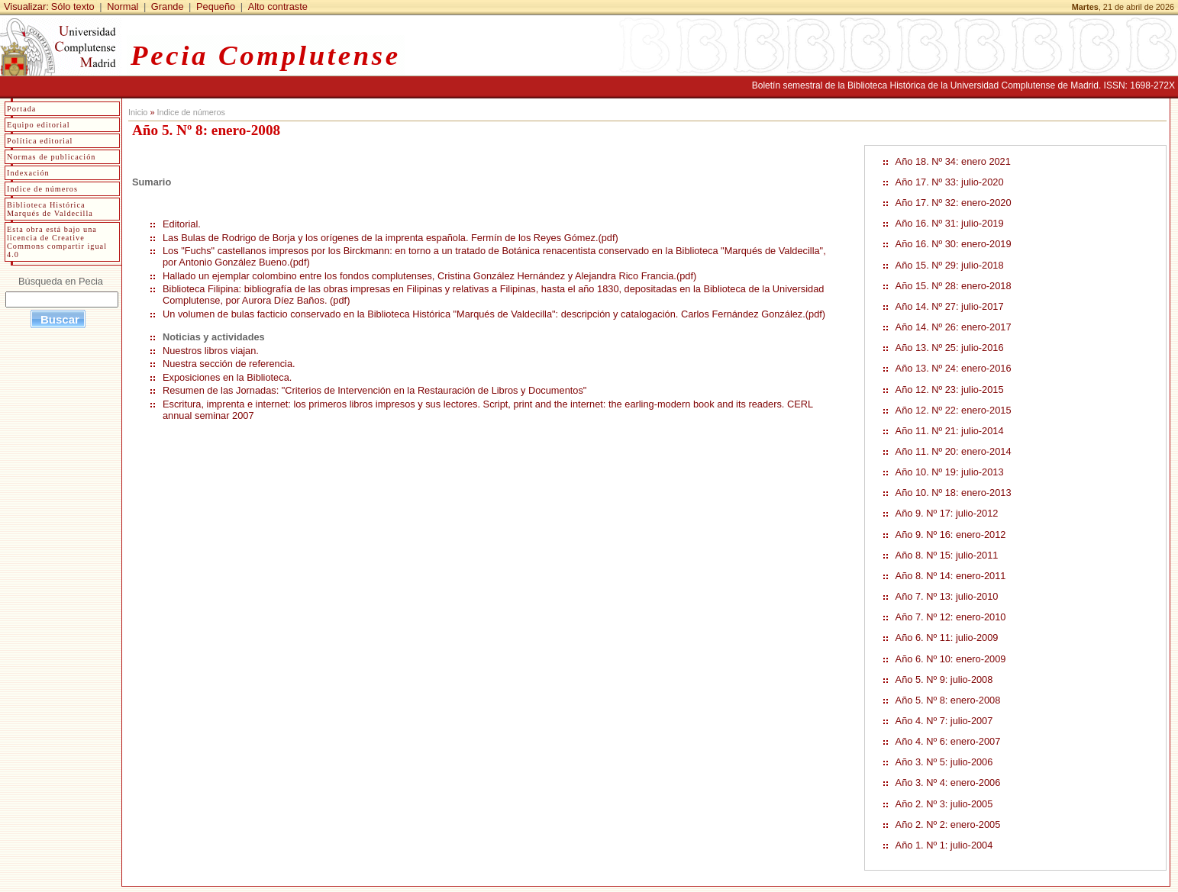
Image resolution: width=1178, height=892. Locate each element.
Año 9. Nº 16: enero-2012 (951, 534)
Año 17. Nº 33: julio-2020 (950, 182)
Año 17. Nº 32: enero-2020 (954, 202)
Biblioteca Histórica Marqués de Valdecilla (50, 209)
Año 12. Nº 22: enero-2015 (954, 410)
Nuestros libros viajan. (211, 350)
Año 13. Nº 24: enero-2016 (954, 368)
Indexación (28, 173)
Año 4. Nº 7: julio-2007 (944, 720)
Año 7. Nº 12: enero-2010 (951, 617)
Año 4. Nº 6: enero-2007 (948, 741)
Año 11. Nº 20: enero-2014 (954, 451)
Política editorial (40, 141)
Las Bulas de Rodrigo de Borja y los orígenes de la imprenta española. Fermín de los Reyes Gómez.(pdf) (390, 237)
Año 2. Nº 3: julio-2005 (944, 804)
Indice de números (190, 112)
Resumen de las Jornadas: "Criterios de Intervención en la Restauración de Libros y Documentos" (374, 390)
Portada (21, 109)
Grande (167, 6)
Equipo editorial (38, 125)
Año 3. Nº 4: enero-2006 (948, 782)
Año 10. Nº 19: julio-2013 (950, 472)
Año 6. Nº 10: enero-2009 (951, 659)
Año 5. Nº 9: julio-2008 (944, 679)
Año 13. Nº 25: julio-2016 (950, 347)
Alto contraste (278, 6)
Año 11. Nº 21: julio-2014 (950, 430)
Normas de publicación (51, 157)
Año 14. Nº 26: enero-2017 (954, 327)
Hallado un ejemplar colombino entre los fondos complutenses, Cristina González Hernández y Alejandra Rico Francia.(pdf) (429, 276)
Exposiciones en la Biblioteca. (227, 377)
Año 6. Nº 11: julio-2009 (947, 637)
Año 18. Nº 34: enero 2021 (953, 161)
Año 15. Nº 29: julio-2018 (950, 265)
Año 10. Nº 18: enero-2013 (954, 492)
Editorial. (182, 224)
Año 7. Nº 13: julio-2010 (947, 596)
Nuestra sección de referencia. (229, 363)
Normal (122, 6)
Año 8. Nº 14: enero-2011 (951, 575)
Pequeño (215, 6)
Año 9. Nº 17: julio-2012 (947, 513)
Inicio (137, 112)
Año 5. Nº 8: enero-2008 (948, 700)
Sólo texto (73, 6)
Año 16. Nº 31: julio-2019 (950, 223)
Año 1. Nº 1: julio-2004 (944, 845)
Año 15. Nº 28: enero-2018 (954, 285)
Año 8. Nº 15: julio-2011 (947, 555)
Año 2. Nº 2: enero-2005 (948, 824)
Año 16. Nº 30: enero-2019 (954, 244)
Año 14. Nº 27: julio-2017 (950, 306)
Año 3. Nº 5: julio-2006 (944, 762)
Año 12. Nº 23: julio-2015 (950, 389)
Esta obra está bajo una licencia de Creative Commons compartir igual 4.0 (57, 242)
